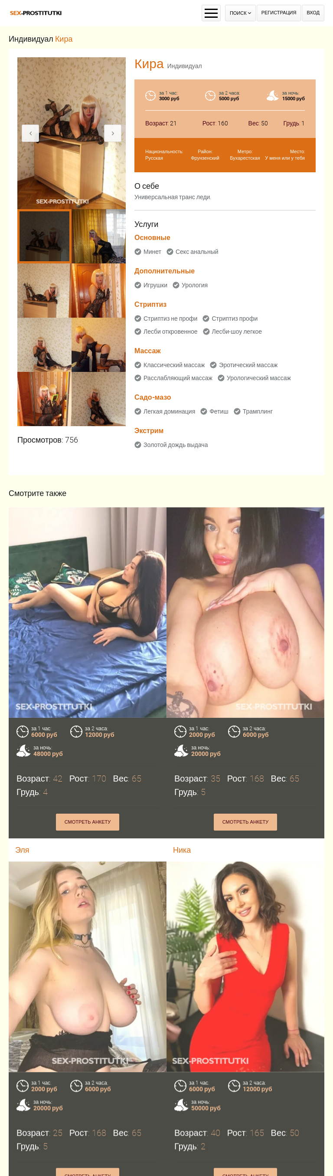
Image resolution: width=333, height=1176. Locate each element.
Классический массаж (174, 364)
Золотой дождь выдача (176, 444)
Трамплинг (258, 411)
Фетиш (218, 411)
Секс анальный (197, 251)
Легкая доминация (169, 411)
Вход (313, 13)
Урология (195, 285)
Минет (152, 251)
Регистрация (279, 13)
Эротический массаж (248, 364)
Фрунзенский (205, 158)
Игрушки (155, 285)
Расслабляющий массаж (178, 377)
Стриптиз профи (235, 318)
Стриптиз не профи (170, 318)
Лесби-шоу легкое (237, 331)
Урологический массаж (259, 377)
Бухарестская (245, 158)
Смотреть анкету (88, 822)
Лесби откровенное (171, 331)
